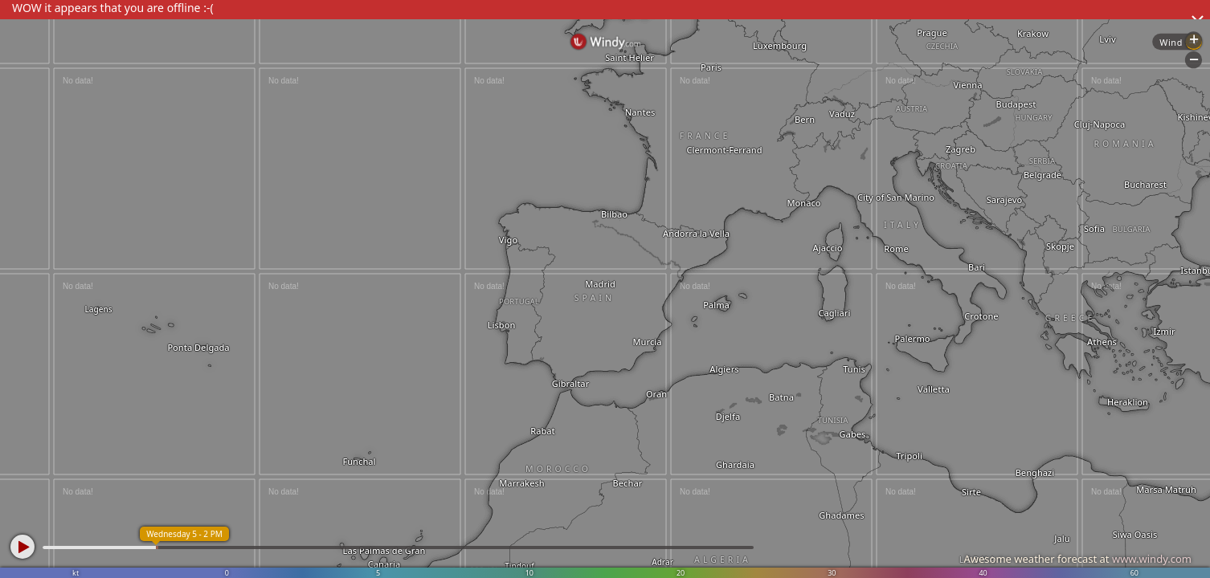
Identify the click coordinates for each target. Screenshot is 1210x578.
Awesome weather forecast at (1077, 559)
